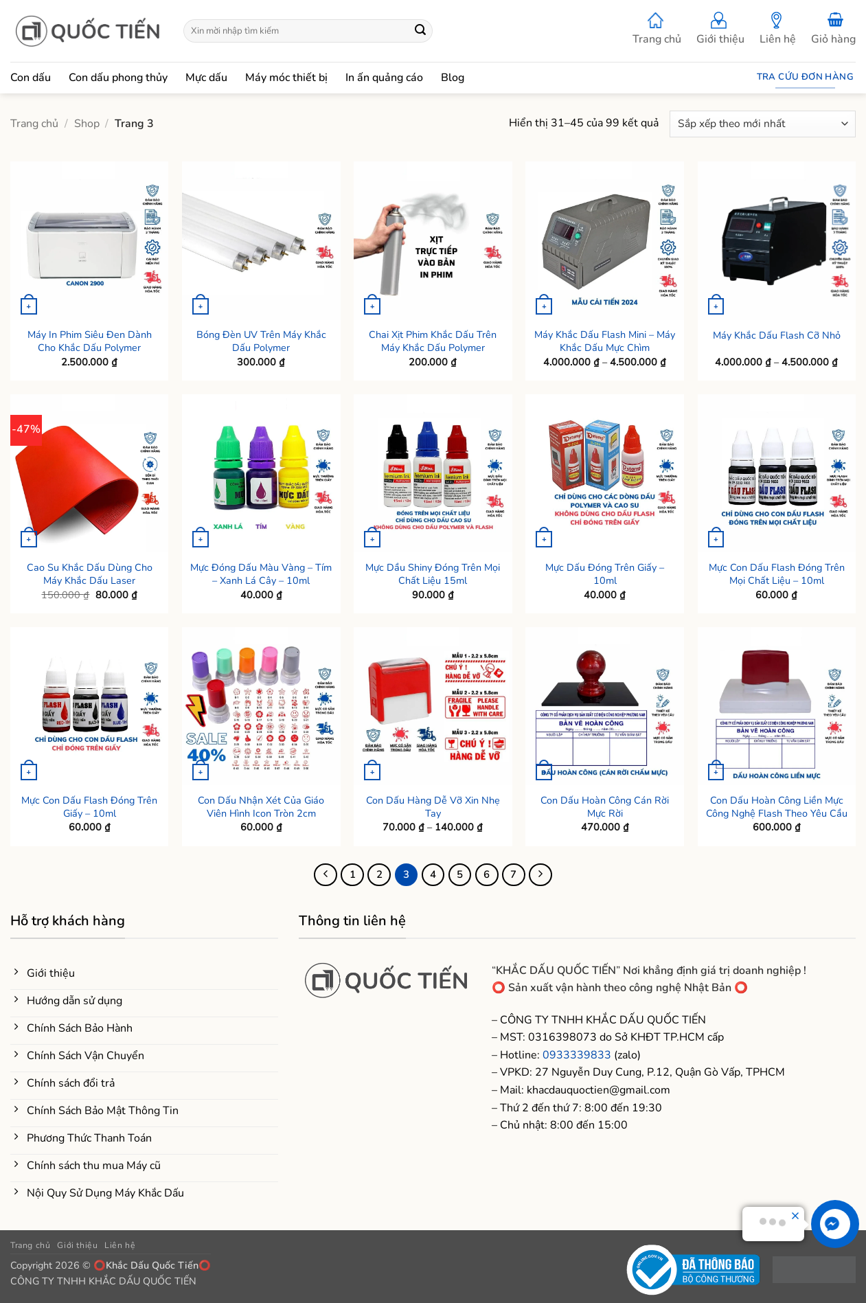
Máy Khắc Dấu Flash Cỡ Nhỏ (777, 335)
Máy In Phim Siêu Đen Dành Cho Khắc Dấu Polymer (89, 341)
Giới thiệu (720, 29)
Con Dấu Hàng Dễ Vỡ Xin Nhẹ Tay (433, 806)
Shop (87, 123)
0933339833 (577, 1055)
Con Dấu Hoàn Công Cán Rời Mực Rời (604, 806)
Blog (452, 77)
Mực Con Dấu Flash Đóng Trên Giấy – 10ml (89, 806)
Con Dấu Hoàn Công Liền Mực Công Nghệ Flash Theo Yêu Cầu (776, 806)
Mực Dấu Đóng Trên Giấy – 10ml (604, 574)
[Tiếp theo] (540, 875)
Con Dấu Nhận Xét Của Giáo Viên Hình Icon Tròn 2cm (261, 806)
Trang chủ (657, 29)
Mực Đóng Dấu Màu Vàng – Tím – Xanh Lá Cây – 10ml (261, 574)
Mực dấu (206, 77)
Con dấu (30, 77)
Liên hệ (778, 29)
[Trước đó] (325, 875)
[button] (833, 31)
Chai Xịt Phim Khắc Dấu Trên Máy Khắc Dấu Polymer (433, 341)
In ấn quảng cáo (384, 77)
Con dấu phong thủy (118, 77)
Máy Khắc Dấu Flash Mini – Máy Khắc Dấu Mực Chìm (604, 341)
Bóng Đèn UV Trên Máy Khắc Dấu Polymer (261, 341)
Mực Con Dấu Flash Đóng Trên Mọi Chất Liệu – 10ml (777, 574)
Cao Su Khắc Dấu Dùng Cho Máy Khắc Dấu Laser (89, 574)
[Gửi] (420, 31)
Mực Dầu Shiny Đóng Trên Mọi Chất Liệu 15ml (432, 574)
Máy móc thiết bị (286, 77)
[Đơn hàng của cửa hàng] (763, 124)
